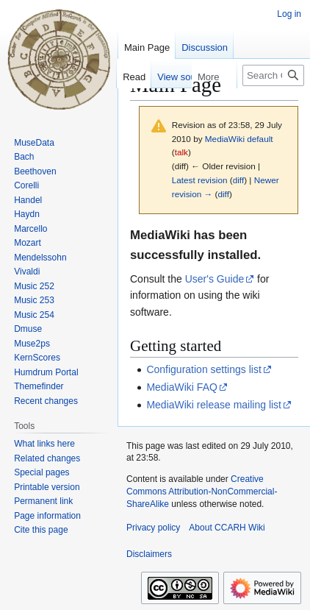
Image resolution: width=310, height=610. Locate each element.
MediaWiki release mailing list (213, 405)
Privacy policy (153, 527)
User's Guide (214, 279)
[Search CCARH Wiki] (273, 75)
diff (238, 180)
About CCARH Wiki (226, 527)
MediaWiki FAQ (181, 387)
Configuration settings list (203, 369)
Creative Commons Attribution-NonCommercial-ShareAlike (201, 491)
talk (181, 152)
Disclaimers (149, 554)
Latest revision (200, 180)
